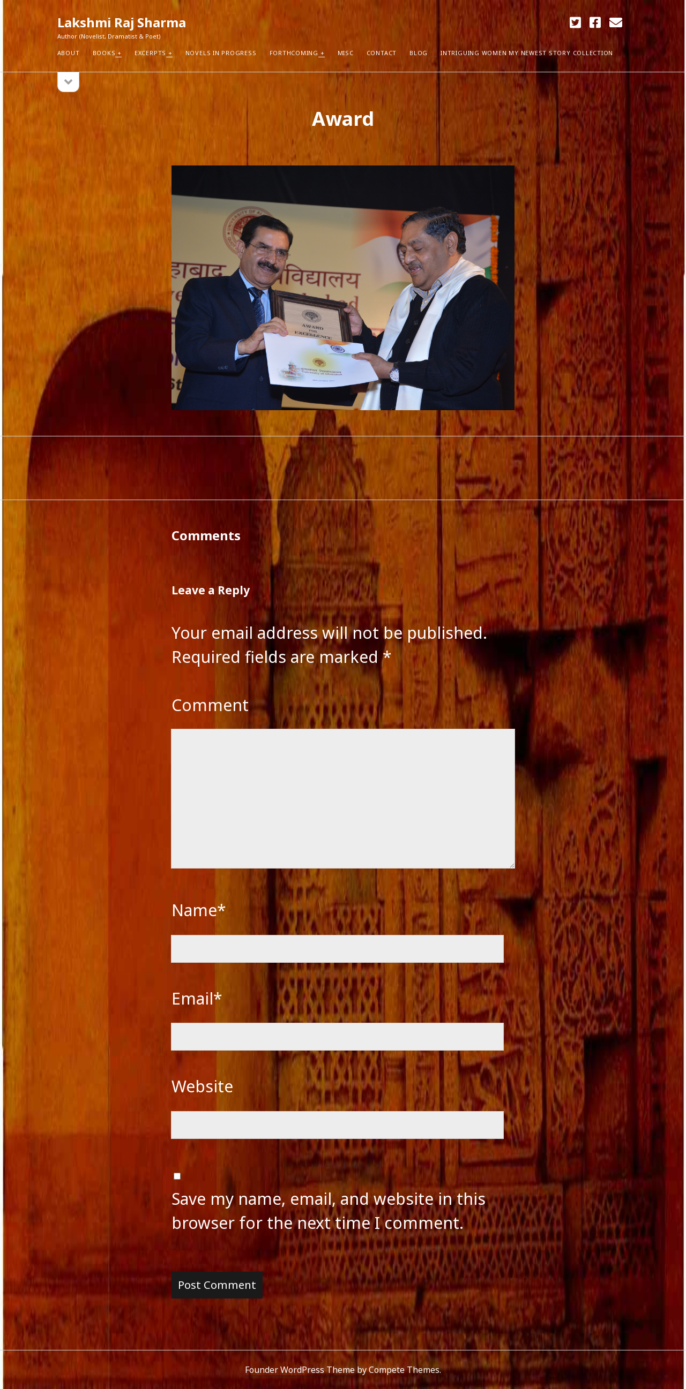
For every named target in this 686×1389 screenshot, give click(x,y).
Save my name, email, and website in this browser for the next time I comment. (329, 1211)
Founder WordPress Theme (300, 1370)
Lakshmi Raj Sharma (121, 22)
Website (202, 1086)
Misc (346, 53)
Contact (382, 53)
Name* (199, 910)
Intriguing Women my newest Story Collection (527, 53)
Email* (197, 998)
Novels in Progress (221, 53)
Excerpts (150, 53)
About (68, 53)
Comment (210, 705)
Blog (418, 53)
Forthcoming (294, 53)
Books (104, 53)
